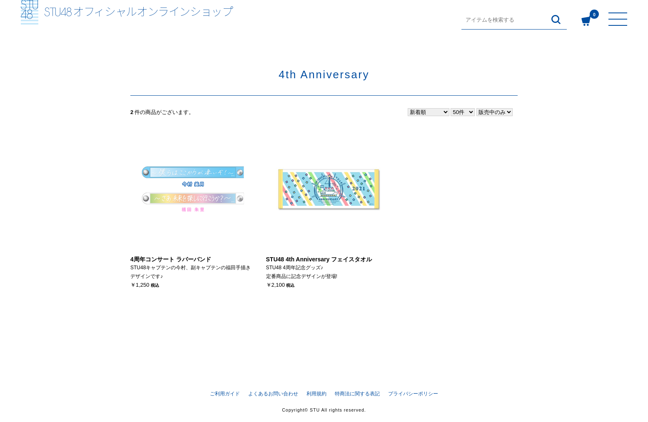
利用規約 (316, 393)
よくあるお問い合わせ (273, 393)
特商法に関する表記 (357, 393)
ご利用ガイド (225, 393)
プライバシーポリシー (413, 393)
